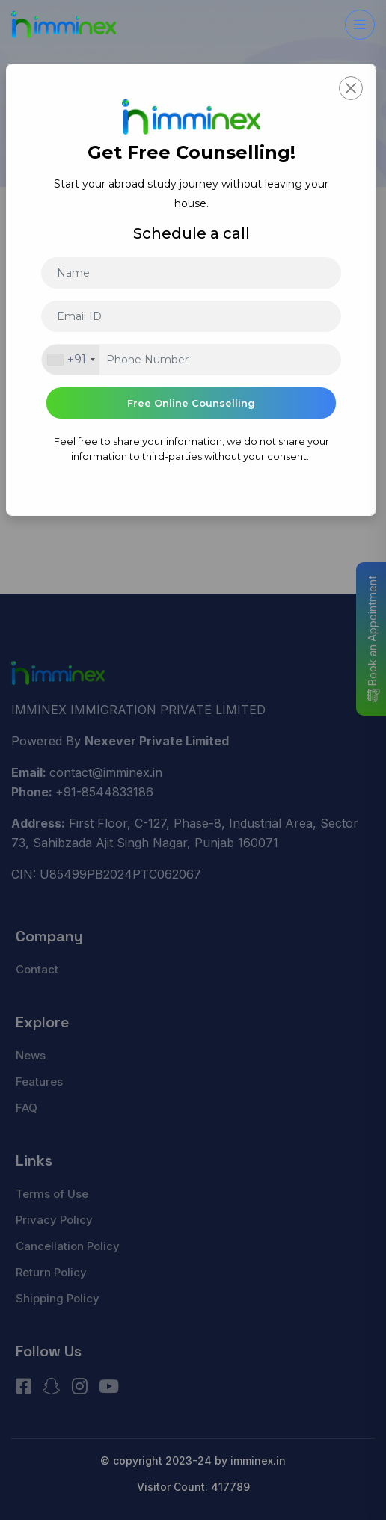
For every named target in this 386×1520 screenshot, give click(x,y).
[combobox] (70, 360)
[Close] (351, 88)
